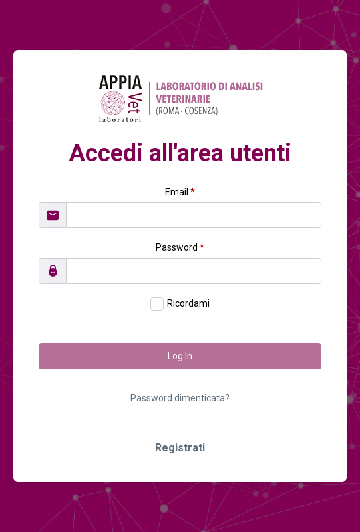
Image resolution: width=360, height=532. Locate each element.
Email (180, 192)
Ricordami (188, 303)
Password (180, 247)
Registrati (180, 447)
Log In (180, 356)
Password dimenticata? (180, 398)
